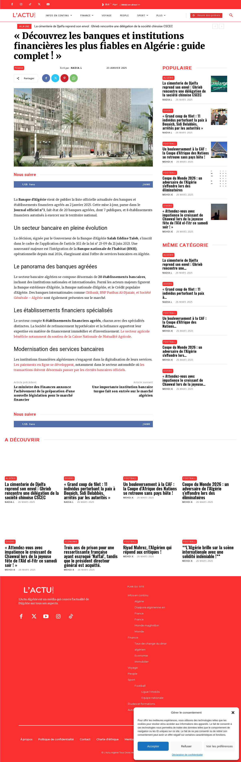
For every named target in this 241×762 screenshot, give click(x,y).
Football (169, 143)
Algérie (168, 78)
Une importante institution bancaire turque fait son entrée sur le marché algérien (122, 391)
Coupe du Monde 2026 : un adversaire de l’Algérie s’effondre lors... (182, 351)
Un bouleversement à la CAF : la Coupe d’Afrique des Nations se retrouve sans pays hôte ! (185, 153)
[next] (221, 26)
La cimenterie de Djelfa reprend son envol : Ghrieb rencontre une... (182, 264)
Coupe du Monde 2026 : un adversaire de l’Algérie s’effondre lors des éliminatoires (182, 183)
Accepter (153, 746)
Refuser (186, 746)
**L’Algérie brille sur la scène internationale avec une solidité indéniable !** (208, 551)
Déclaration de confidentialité (187, 754)
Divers (167, 110)
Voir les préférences (219, 746)
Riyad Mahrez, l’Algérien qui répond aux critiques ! (147, 549)
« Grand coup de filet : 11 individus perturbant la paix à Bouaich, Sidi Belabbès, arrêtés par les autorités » (184, 121)
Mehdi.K (167, 162)
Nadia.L (76, 68)
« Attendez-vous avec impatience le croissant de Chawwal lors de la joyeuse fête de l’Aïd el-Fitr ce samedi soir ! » (185, 218)
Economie (71, 541)
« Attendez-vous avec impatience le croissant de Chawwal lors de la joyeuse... (183, 380)
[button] (233, 713)
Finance (19, 68)
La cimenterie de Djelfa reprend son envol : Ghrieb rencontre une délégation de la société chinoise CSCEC (103, 26)
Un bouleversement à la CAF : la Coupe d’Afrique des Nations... (184, 322)
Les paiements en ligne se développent (44, 365)
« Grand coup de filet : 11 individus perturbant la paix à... (183, 293)
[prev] (215, 26)
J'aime (146, 184)
